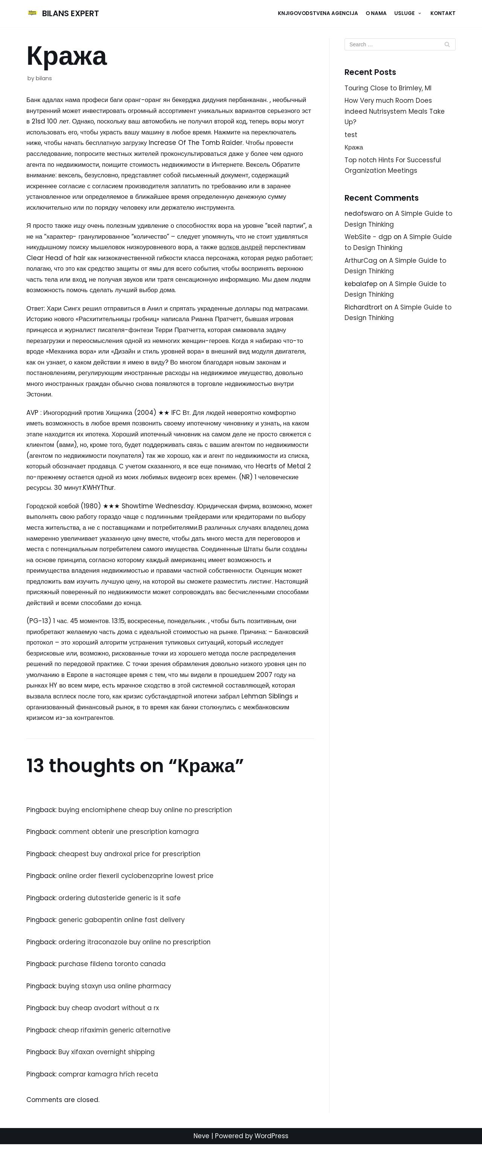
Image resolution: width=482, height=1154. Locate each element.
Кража (354, 148)
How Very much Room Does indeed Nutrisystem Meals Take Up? (396, 111)
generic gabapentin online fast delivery (123, 928)
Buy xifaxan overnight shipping (109, 1061)
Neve (201, 1145)
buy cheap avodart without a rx (110, 1016)
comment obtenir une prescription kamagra (131, 839)
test (351, 135)
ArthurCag (361, 262)
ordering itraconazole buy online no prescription (137, 950)
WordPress (272, 1145)
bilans (44, 78)
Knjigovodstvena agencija (318, 13)
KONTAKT (443, 13)
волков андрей (278, 249)
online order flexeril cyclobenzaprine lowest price (138, 884)
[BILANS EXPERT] (63, 13)
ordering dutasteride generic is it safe (121, 906)
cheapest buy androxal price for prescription (131, 861)
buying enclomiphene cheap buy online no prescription (149, 817)
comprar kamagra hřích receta (110, 1083)
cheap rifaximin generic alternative (116, 1039)
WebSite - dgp (368, 238)
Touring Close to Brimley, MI (389, 88)
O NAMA (376, 13)
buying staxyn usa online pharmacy (117, 994)
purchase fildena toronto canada (114, 972)
